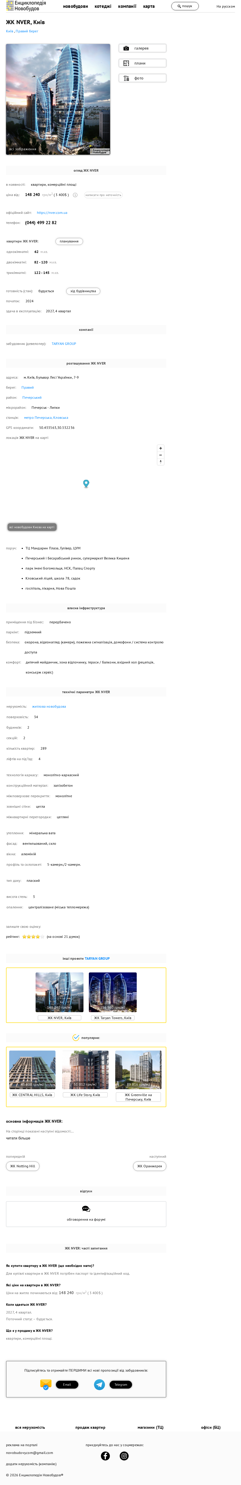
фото (133, 78)
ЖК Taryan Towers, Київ (112, 1018)
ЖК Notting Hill (22, 1166)
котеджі (103, 6)
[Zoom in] (160, 448)
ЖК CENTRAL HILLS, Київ (32, 1095)
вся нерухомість (30, 1427)
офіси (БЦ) (211, 1427)
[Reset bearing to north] (160, 461)
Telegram (121, 1385)
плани (134, 63)
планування (69, 241)
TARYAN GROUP (64, 343)
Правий (27, 387)
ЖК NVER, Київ (60, 1018)
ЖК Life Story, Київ (85, 1095)
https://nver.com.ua (52, 212)
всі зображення (22, 149)
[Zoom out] (160, 455)
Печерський (32, 397)
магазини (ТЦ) (151, 1427)
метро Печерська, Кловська (46, 417)
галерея (136, 48)
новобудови (75, 6)
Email (67, 1385)
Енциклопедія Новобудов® (41, 1475)
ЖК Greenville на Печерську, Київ (138, 1097)
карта (149, 6)
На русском (226, 6)
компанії (127, 6)
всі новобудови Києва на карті (31, 527)
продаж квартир (90, 1427)
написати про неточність (103, 195)
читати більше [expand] (18, 1138)
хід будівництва (83, 291)
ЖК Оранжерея (149, 1166)
